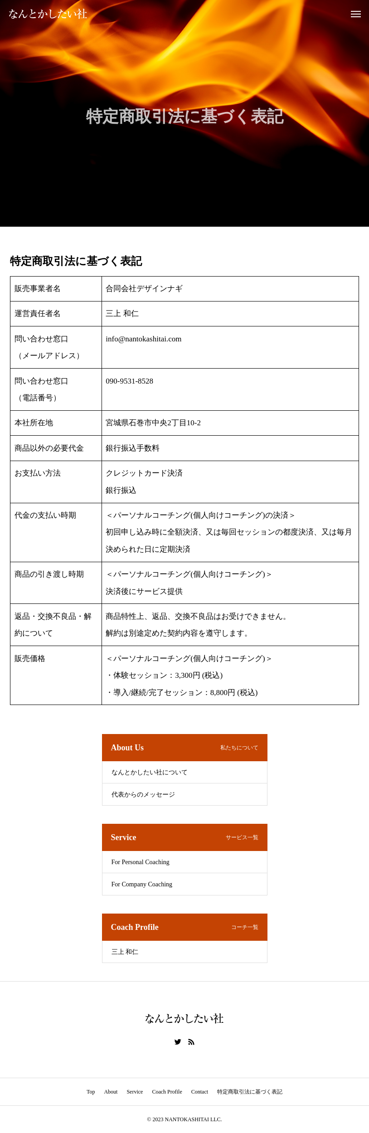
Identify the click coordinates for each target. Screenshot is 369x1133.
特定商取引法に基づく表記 (249, 1092)
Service (134, 1092)
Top (91, 1092)
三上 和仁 (125, 951)
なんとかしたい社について (150, 772)
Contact (199, 1092)
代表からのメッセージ (143, 794)
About (110, 1092)
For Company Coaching (142, 884)
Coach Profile (167, 1092)
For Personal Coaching (141, 862)
